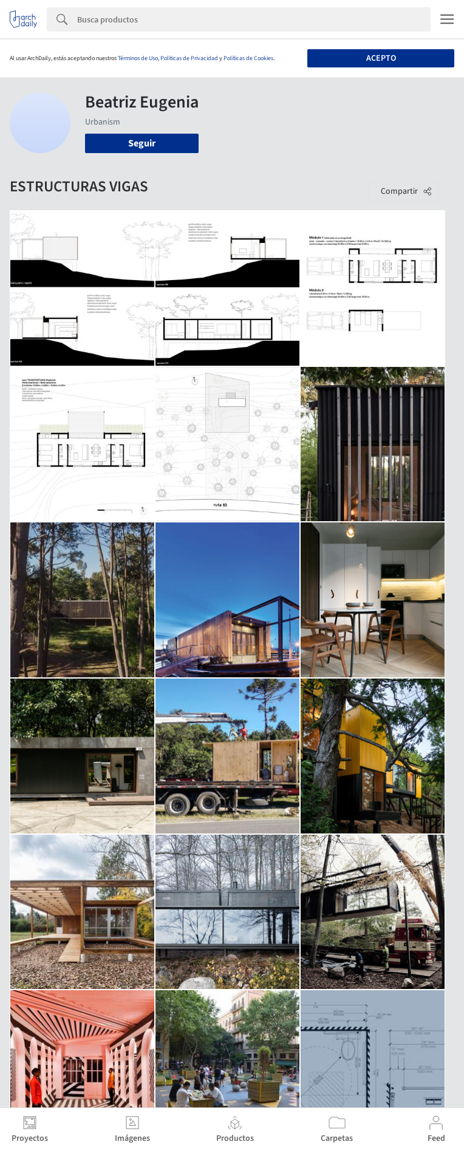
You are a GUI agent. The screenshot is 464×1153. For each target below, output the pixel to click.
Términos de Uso (138, 58)
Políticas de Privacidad (189, 58)
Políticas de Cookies (248, 58)
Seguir (141, 143)
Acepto (381, 58)
